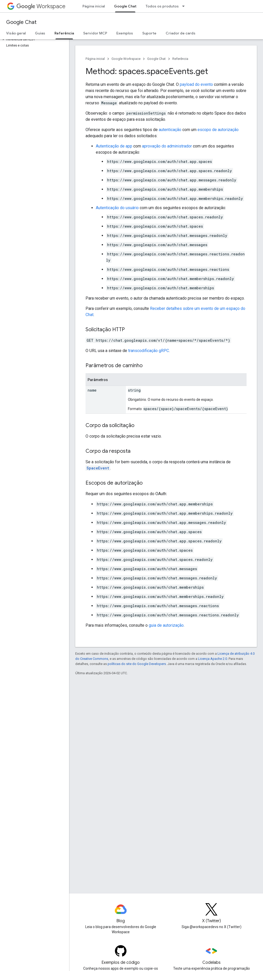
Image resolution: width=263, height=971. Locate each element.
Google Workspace (125, 59)
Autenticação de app (114, 146)
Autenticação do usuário (117, 207)
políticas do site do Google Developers (137, 664)
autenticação (170, 129)
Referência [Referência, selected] (64, 33)
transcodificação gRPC (148, 350)
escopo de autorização (218, 129)
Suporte (149, 33)
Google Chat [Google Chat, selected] (125, 6)
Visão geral (16, 33)
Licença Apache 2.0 (212, 659)
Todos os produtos (162, 6)
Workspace (40, 6)
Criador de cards (180, 33)
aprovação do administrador (167, 146)
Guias (40, 33)
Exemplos (124, 33)
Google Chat (21, 22)
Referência (180, 59)
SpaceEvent (98, 468)
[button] (33, 39)
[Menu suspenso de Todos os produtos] (185, 6)
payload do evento (196, 84)
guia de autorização (166, 625)
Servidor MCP (95, 33)
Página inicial (93, 6)
